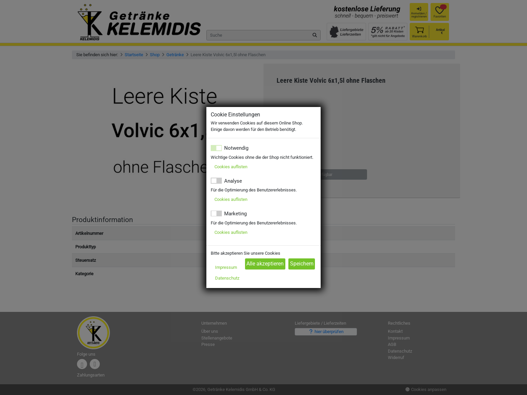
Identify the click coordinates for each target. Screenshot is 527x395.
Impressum (226, 267)
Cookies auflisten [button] (230, 166)
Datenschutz (227, 278)
